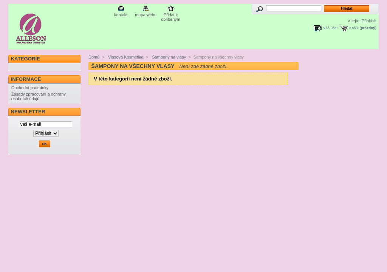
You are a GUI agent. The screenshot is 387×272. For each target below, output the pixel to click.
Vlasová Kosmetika (125, 57)
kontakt (120, 14)
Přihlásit (369, 21)
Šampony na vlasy (168, 57)
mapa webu (145, 14)
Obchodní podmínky (29, 87)
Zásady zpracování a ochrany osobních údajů (38, 96)
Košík (354, 28)
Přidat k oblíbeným (170, 15)
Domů (93, 57)
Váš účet (330, 28)
